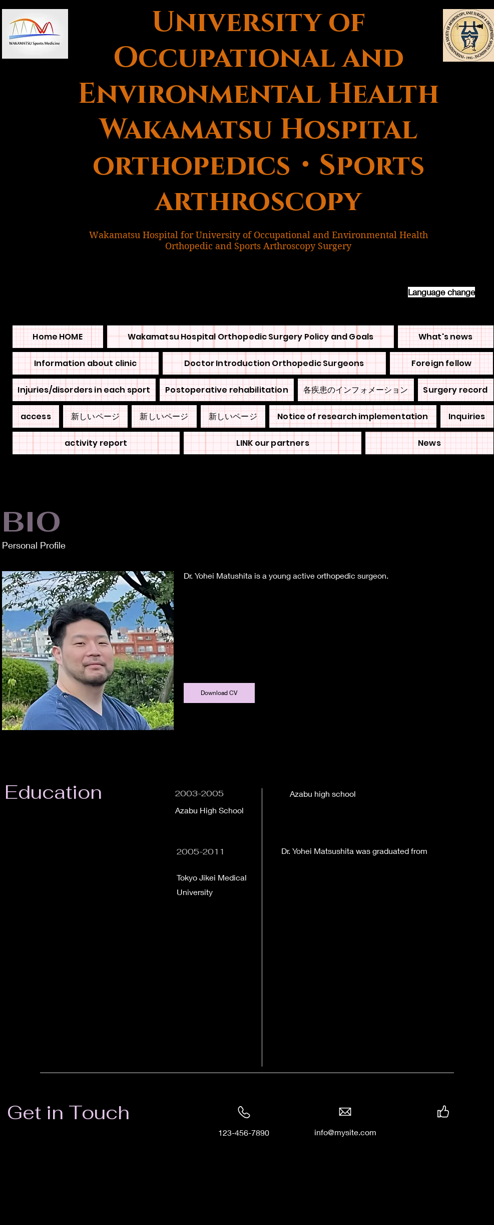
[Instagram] (466, 1132)
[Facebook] (420, 1132)
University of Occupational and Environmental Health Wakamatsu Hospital (258, 76)
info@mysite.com (345, 1132)
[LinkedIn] (451, 1132)
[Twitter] (435, 1132)
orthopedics (191, 166)
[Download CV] (219, 693)
